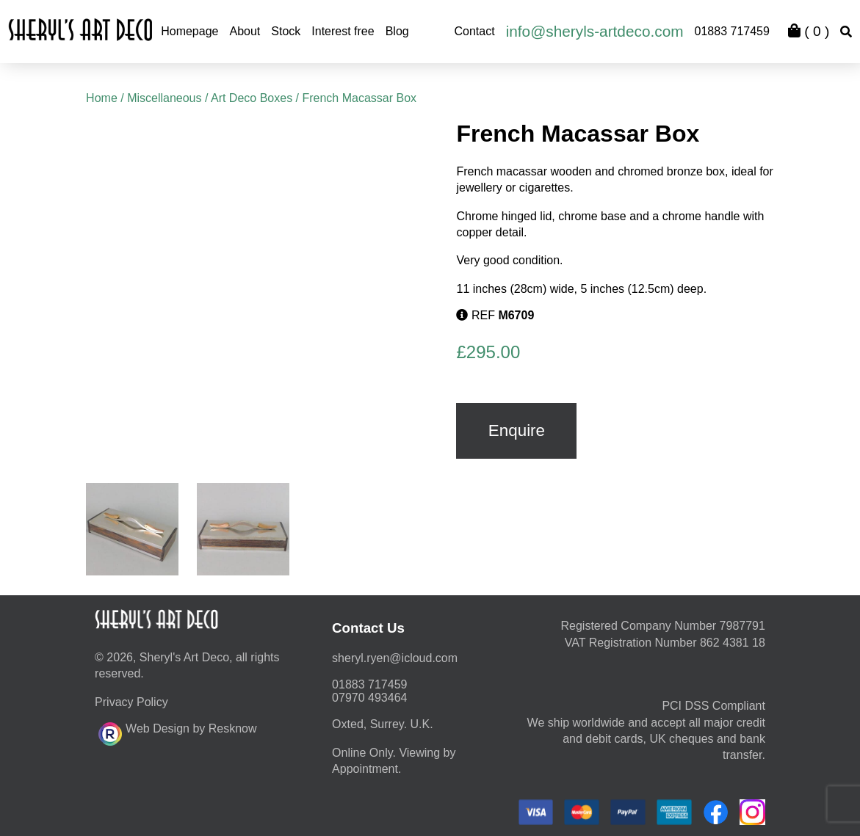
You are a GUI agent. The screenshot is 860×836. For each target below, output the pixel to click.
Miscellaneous (164, 98)
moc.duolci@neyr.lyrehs (395, 658)
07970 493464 (369, 697)
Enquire (516, 430)
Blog (397, 31)
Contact (475, 31)
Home (102, 98)
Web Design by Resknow (177, 731)
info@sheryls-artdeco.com (595, 31)
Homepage (189, 31)
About (244, 31)
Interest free (342, 31)
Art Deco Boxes (251, 98)
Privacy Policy (131, 702)
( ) (808, 31)
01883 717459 (732, 31)
